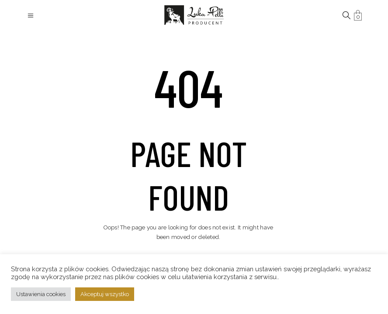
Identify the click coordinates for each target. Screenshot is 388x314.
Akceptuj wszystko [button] (104, 294)
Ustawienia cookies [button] (41, 294)
